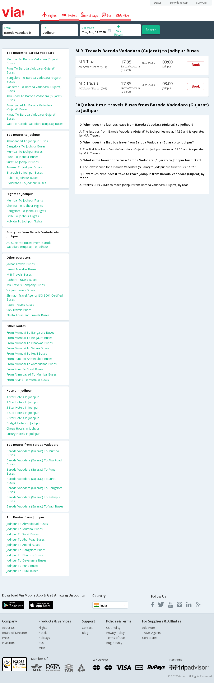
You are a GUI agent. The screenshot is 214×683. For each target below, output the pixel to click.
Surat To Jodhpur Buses (22, 162)
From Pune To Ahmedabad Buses (29, 359)
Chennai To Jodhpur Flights (24, 206)
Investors (8, 643)
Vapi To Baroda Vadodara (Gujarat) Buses (34, 124)
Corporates (149, 638)
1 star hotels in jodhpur (22, 397)
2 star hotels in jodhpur (22, 402)
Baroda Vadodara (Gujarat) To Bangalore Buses (34, 490)
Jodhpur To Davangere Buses (26, 560)
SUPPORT (202, 2)
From (7, 28)
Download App (179, 2)
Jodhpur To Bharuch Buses (24, 555)
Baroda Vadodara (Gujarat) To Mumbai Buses (33, 453)
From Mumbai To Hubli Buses (26, 353)
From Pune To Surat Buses (24, 369)
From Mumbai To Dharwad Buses (29, 343)
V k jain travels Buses (20, 290)
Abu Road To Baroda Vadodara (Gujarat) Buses (34, 98)
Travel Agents (151, 633)
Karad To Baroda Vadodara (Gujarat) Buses (31, 116)
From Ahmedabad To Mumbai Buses (31, 374)
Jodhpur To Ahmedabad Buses (27, 524)
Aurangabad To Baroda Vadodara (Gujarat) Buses (29, 107)
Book (195, 65)
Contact (87, 628)
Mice (41, 648)
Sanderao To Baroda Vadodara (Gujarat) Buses (33, 89)
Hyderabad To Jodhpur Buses (26, 183)
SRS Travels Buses (19, 310)
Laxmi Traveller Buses (21, 269)
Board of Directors (15, 633)
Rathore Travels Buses (21, 280)
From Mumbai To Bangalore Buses (30, 332)
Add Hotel (148, 628)
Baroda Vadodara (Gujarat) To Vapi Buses (34, 506)
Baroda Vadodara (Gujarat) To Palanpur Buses (33, 499)
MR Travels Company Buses (25, 285)
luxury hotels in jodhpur (23, 434)
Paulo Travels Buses (20, 305)
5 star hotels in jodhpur (22, 418)
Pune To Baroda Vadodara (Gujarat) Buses (30, 70)
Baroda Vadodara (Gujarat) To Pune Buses (30, 471)
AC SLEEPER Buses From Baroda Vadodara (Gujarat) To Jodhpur (28, 245)
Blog (85, 633)
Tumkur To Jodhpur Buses (24, 167)
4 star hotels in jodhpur (22, 413)
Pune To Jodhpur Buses (22, 157)
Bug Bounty (114, 643)
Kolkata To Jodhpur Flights (24, 221)
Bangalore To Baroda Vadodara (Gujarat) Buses (34, 80)
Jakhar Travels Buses (20, 264)
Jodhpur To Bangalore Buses (26, 550)
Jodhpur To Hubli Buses (22, 571)
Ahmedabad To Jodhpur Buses (27, 141)
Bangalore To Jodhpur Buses (26, 146)
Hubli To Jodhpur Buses (22, 178)
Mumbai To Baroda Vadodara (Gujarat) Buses (33, 61)
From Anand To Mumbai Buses (27, 380)
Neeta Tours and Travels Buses (27, 315)
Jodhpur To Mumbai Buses (24, 529)
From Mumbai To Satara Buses (27, 348)
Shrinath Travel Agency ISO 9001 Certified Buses (34, 297)
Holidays (44, 638)
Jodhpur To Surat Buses (22, 534)
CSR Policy (113, 628)
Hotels (42, 633)
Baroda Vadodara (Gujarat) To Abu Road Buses (34, 462)
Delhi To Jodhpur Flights (22, 216)
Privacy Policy (115, 633)
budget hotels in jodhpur (23, 423)
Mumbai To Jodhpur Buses (24, 152)
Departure (88, 27)
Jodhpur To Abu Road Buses (25, 539)
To (44, 28)
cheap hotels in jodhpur (22, 428)
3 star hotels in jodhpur (22, 407)
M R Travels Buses (19, 274)
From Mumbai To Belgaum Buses (29, 338)
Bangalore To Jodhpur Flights (26, 211)
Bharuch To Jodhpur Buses (24, 172)
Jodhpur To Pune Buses (22, 566)
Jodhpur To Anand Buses (23, 545)
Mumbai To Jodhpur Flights (24, 200)
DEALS (158, 2)
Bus (41, 643)
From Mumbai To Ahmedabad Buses (31, 364)
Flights (42, 628)
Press (6, 638)
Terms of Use (115, 638)
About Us (8, 628)
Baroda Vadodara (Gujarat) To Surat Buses (31, 481)
